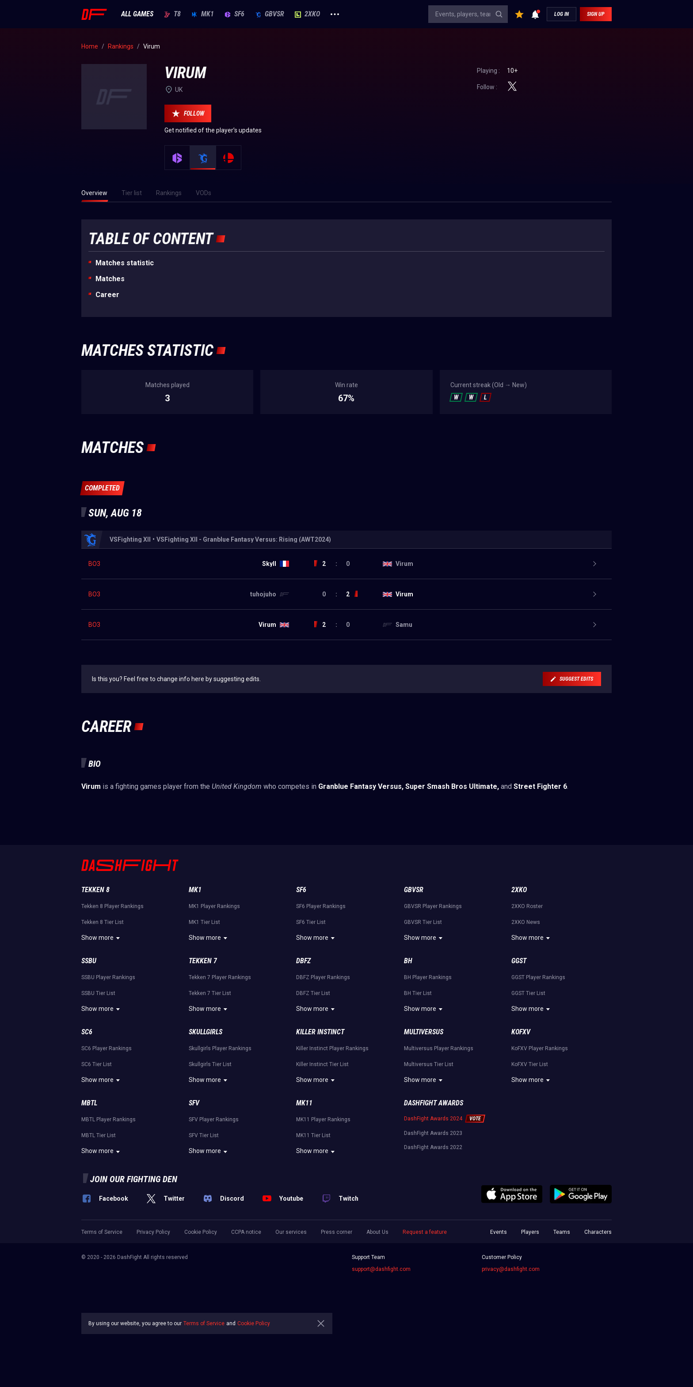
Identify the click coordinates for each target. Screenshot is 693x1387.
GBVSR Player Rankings (433, 967)
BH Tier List (418, 1054)
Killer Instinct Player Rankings (332, 1109)
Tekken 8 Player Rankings (112, 967)
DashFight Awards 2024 (433, 1179)
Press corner (336, 1293)
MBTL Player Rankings (108, 1180)
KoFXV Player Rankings (539, 1109)
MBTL (89, 1164)
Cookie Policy (200, 1293)
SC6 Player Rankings (106, 1109)
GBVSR (269, 14)
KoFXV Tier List (529, 1125)
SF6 (234, 14)
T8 (172, 14)
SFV (194, 1164)
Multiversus (423, 1093)
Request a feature (425, 1293)
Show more (101, 999)
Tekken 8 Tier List (102, 983)
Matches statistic (124, 263)
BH (408, 1022)
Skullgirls (205, 1093)
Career (107, 294)
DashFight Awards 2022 (433, 1208)
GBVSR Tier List (423, 983)
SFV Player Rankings (214, 1180)
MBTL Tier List (98, 1196)
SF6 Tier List (311, 983)
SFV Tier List (204, 1196)
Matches (110, 279)
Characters (598, 1293)
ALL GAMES (137, 14)
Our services (291, 1293)
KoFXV (520, 1093)
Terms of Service (101, 1293)
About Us (377, 1293)
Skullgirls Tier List (210, 1125)
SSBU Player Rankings (108, 1038)
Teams (561, 1293)
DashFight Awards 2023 (433, 1194)
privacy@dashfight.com (511, 1330)
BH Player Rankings (428, 1038)
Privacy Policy (153, 1293)
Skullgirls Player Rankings (220, 1109)
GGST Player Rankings (538, 1038)
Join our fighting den (133, 1240)
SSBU (88, 1022)
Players (530, 1293)
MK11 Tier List (313, 1196)
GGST (518, 1022)
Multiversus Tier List (428, 1125)
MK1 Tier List (204, 983)
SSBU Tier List (98, 1054)
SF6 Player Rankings (321, 967)
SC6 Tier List (96, 1125)
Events (498, 1293)
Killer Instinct (320, 1093)
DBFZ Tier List (313, 1054)
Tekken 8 (95, 950)
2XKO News (525, 983)
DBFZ (303, 1022)
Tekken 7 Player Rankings (220, 1038)
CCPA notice (246, 1293)
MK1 (202, 14)
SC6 (86, 1093)
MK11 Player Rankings (323, 1180)
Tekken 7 (203, 1022)
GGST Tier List (528, 1054)
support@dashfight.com (381, 1330)
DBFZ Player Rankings (323, 1038)
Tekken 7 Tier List (210, 1054)
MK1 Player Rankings (214, 967)
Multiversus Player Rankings (438, 1109)
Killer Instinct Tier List (322, 1125)
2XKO (307, 14)
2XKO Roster (527, 967)
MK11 (304, 1164)
